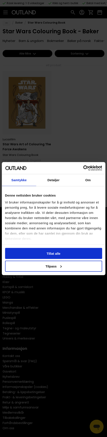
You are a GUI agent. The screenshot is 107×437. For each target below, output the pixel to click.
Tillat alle (54, 253)
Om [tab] (88, 180)
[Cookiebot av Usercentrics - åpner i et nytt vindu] (83, 168)
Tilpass (54, 266)
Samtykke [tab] (19, 180)
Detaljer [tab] (54, 180)
